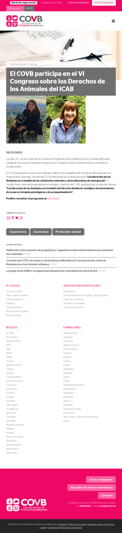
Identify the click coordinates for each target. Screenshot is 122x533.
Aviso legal (62, 524)
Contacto (106, 495)
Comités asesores (13, 307)
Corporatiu (11, 385)
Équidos (10, 397)
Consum (67, 353)
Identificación (69, 291)
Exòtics (66, 365)
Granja (66, 381)
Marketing (68, 397)
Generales (41, 232)
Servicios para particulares (82, 286)
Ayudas (9, 361)
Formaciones (72, 327)
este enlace (53, 198)
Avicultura (68, 341)
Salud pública (12, 449)
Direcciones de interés (73, 307)
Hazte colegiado (104, 3)
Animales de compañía (74, 303)
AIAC (8, 345)
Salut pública (12, 453)
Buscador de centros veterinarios (91, 487)
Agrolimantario (13, 341)
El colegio (13, 286)
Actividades (11, 337)
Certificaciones (70, 349)
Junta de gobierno (14, 299)
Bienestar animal (13, 365)
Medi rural (11, 413)
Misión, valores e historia (17, 295)
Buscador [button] (14, 8)
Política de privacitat (77, 524)
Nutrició (67, 401)
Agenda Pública (70, 333)
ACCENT (10, 333)
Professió (10, 433)
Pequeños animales (15, 425)
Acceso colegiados (78, 3)
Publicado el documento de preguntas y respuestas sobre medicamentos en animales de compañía (59, 252)
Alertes (9, 357)
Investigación (12, 409)
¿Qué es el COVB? (14, 291)
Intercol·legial (69, 389)
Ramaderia (11, 441)
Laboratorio (68, 393)
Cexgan (10, 369)
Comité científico (14, 377)
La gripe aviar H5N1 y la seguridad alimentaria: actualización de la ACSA (55, 271)
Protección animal (68, 232)
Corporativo (18, 232)
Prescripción (69, 413)
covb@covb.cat (107, 506)
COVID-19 (10, 393)
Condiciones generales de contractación (65, 528)
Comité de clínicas (14, 381)
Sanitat (66, 421)
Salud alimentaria (14, 445)
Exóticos (67, 361)
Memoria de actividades (17, 311)
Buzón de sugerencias (23, 3)
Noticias (11, 327)
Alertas (9, 353)
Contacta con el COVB (51, 3)
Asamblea (68, 337)
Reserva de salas (13, 315)
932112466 (85, 506)
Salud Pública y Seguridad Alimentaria (81, 417)
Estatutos (10, 303)
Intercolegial (11, 405)
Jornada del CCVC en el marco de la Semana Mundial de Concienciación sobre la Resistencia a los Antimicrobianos (56, 262)
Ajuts (8, 349)
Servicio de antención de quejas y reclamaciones (85, 295)
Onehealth (11, 417)
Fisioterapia (68, 369)
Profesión (10, 429)
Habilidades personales (73, 385)
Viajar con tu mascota (73, 299)
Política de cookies (95, 524)
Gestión (66, 377)
